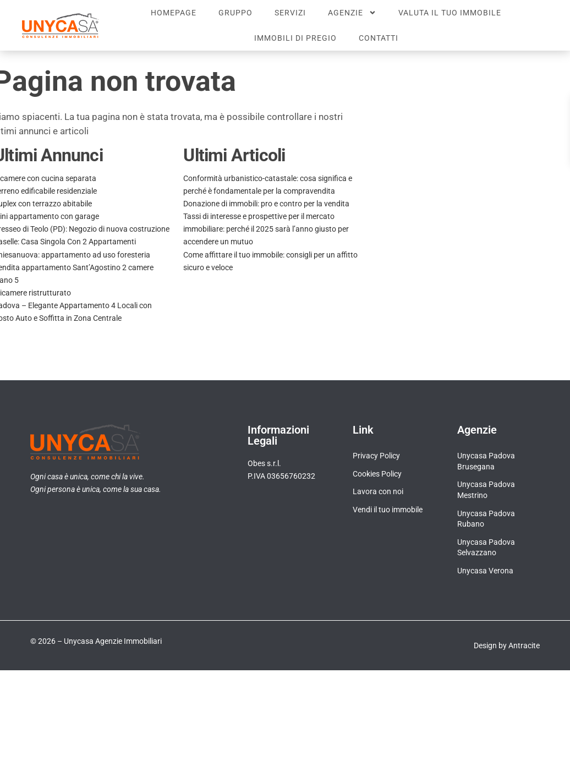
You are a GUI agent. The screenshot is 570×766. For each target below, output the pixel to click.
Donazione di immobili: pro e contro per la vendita (266, 203)
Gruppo (235, 12)
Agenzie (352, 12)
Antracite (524, 645)
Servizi (290, 12)
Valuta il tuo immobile (449, 12)
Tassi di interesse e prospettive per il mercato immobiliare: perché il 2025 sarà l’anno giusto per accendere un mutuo (266, 229)
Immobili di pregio (295, 38)
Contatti (378, 38)
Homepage (173, 12)
